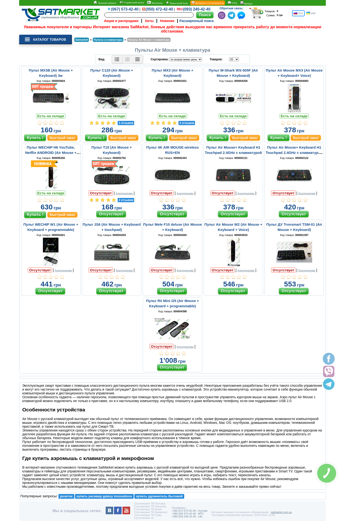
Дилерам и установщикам (207, 2)
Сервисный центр (132, 2)
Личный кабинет (104, 2)
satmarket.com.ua (281, 512)
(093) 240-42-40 (197, 9)
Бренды (246, 3)
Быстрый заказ (62, 138)
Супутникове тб (143, 517)
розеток (66, 496)
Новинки (167, 21)
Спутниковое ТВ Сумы (148, 515)
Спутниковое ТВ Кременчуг (150, 512)
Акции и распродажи (121, 21)
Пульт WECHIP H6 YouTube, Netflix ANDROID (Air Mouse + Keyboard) (50, 152)
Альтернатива (124, 193)
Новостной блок (177, 3)
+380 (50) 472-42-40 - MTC (188, 513)
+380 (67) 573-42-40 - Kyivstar (190, 510)
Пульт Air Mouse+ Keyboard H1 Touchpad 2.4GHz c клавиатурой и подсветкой (294, 152)
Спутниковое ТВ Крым (147, 509)
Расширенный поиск (196, 21)
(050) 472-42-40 (159, 9)
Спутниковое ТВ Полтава (149, 503)
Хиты (149, 21)
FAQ (232, 2)
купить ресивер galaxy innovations (104, 496)
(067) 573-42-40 (125, 9)
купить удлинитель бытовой (159, 496)
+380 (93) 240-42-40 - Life (187, 516)
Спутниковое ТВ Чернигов (150, 506)
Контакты (154, 2)
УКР (311, 13)
